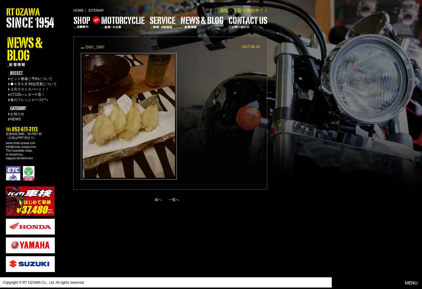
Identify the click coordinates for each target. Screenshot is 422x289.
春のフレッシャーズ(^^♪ (29, 100)
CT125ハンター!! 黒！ (27, 95)
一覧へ (174, 200)
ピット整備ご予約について (31, 79)
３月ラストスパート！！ (29, 89)
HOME (78, 10)
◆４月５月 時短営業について (33, 84)
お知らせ (17, 114)
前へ (158, 200)
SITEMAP (96, 10)
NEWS (15, 119)
